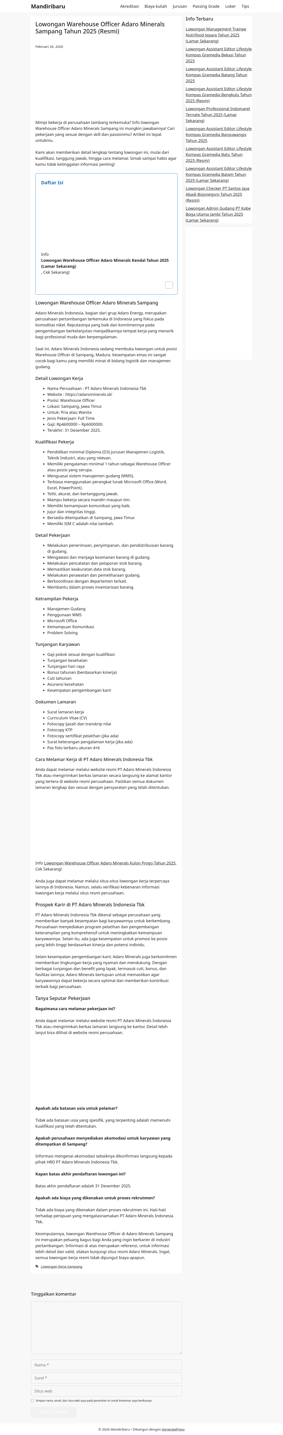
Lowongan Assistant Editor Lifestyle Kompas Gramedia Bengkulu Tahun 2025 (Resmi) (219, 94)
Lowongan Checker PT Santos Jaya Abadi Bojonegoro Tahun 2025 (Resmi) (217, 194)
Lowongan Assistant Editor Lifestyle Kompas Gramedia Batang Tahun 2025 (219, 74)
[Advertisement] (106, 87)
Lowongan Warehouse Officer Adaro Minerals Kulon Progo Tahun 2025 (110, 863)
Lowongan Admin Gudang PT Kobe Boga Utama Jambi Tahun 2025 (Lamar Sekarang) (218, 214)
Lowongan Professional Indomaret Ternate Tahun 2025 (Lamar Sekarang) (218, 114)
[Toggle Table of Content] (167, 285)
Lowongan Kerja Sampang (61, 1266)
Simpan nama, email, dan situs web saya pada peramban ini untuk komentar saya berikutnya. (94, 1400)
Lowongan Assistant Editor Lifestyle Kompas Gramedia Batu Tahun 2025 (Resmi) (219, 154)
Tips (245, 6)
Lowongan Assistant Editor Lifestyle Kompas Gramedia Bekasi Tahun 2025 (219, 55)
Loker (230, 6)
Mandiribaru (48, 6)
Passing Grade (206, 6)
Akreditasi (129, 6)
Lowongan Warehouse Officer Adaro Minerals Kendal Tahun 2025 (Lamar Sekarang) (105, 263)
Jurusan (180, 6)
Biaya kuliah (156, 6)
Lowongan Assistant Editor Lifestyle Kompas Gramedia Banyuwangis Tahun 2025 (219, 134)
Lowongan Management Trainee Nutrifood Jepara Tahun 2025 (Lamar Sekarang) (216, 35)
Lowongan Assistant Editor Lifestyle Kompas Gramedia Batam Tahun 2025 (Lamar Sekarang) (219, 174)
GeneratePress (173, 1429)
